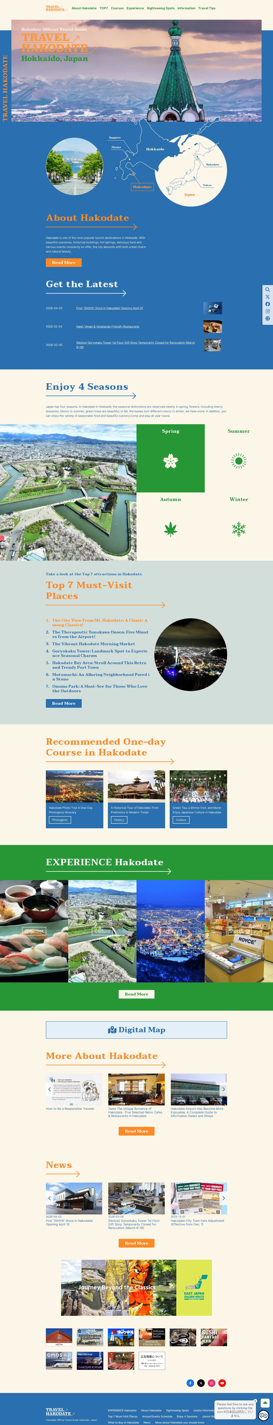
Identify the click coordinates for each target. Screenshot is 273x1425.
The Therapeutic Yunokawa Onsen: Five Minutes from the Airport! (100, 635)
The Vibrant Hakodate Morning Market (93, 645)
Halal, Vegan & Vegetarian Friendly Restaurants (107, 327)
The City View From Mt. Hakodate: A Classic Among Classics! (99, 623)
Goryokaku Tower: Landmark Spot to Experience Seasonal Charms (99, 654)
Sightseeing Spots (161, 8)
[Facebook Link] (190, 1389)
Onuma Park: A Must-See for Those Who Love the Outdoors (99, 689)
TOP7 (104, 8)
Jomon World (210, 1422)
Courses (117, 8)
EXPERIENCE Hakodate (122, 1416)
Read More (65, 263)
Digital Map (136, 1033)
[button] (223, 1093)
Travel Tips (207, 8)
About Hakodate (84, 8)
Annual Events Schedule (157, 1422)
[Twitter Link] (201, 1389)
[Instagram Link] (211, 1389)
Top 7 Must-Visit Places (123, 1422)
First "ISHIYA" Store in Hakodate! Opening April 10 (109, 309)
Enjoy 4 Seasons (187, 1422)
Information (186, 8)
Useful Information (205, 1416)
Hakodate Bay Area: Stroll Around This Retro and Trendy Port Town (99, 666)
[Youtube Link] (222, 1389)
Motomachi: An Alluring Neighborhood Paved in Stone (101, 677)
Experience (135, 8)
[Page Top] (264, 1401)
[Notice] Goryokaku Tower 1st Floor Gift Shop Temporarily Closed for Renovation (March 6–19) (135, 346)
